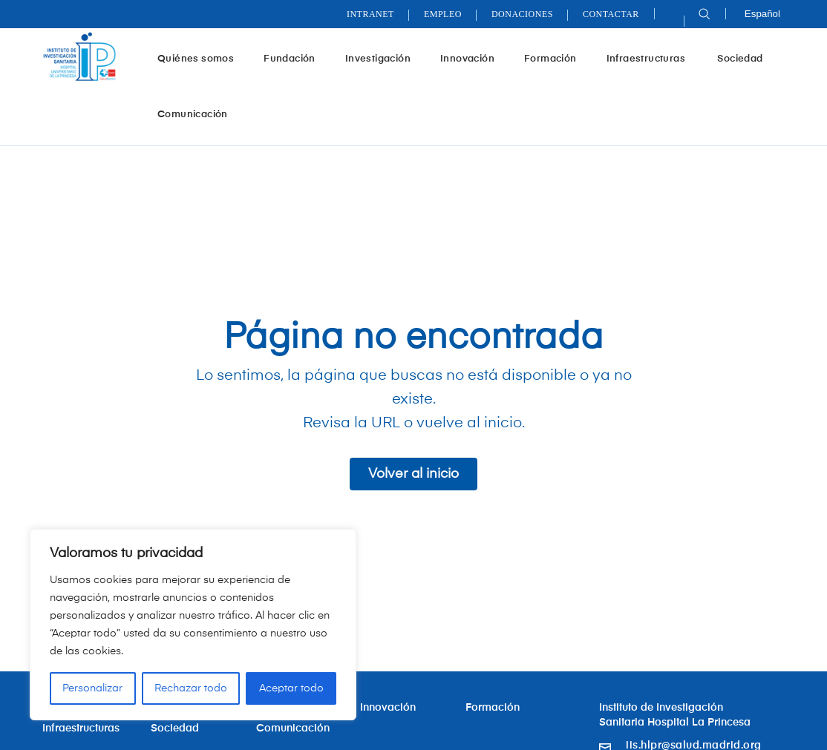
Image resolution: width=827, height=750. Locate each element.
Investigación (383, 59)
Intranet (370, 14)
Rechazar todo (190, 688)
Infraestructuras (653, 59)
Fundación (295, 59)
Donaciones (522, 14)
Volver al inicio (413, 474)
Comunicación (192, 114)
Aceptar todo (291, 688)
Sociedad (739, 59)
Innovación (473, 59)
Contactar (611, 14)
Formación (556, 59)
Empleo (443, 14)
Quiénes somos (201, 59)
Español (762, 13)
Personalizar (92, 688)
